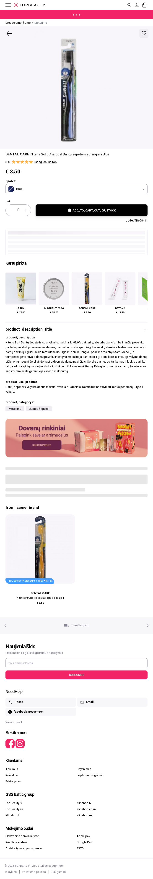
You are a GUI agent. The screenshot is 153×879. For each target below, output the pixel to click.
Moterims (15, 408)
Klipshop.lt (12, 815)
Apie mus (11, 769)
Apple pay (83, 836)
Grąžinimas (84, 769)
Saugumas (59, 872)
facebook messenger (25, 712)
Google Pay (84, 842)
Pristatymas (13, 781)
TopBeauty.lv (13, 803)
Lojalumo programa (90, 775)
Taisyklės (11, 872)
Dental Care (17, 154)
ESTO (80, 848)
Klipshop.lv (84, 803)
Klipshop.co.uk (86, 809)
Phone (15, 702)
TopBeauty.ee (14, 809)
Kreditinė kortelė (16, 842)
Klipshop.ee (84, 815)
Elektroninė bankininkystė (22, 836)
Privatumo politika (34, 872)
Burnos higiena (39, 408)
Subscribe (76, 675)
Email (87, 702)
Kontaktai (11, 775)
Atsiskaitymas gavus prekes (24, 848)
